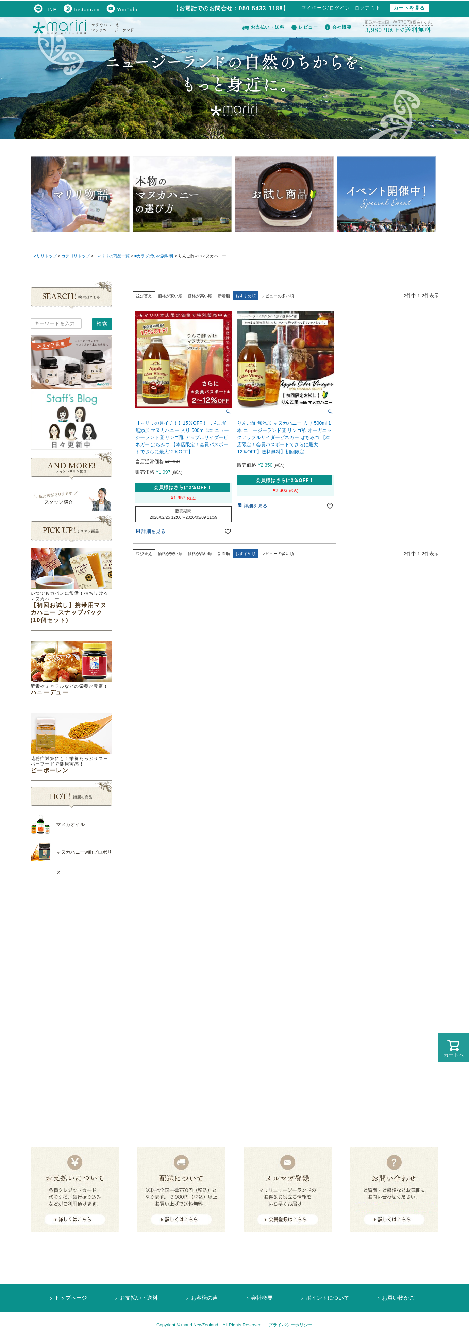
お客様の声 (204, 1298)
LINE (45, 9)
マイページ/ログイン (325, 8)
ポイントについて (327, 1298)
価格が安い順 (170, 295)
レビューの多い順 (277, 295)
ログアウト (368, 8)
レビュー (304, 27)
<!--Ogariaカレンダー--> (71, 998)
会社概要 (338, 27)
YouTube (122, 9)
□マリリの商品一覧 (112, 256)
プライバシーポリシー (290, 1324)
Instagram (82, 9)
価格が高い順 (200, 295)
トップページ (70, 1298)
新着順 (224, 295)
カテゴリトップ (75, 256)
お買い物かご (398, 1298)
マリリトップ (44, 256)
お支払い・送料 (263, 27)
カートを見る (409, 8)
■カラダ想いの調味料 (153, 256)
